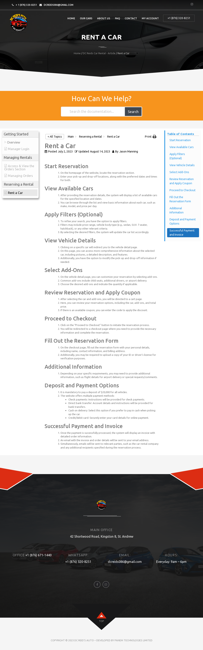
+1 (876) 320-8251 (179, 18)
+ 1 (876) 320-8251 (26, 5)
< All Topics (55, 136)
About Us (103, 18)
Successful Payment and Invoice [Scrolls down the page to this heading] (181, 232)
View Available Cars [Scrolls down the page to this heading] (181, 147)
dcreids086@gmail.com (58, 5)
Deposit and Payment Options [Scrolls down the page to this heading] (182, 221)
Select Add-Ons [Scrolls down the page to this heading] (179, 172)
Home (71, 18)
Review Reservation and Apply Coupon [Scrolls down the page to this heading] (181, 181)
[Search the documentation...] (93, 112)
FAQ (117, 18)
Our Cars (86, 18)
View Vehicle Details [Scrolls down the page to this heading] (182, 165)
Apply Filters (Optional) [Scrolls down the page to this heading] (177, 156)
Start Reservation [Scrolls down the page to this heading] (180, 140)
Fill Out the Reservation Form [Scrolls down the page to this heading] (180, 199)
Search (133, 112)
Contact (131, 18)
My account (150, 18)
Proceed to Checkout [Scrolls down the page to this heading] (182, 190)
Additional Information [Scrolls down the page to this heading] (176, 210)
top (101, 621)
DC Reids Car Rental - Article (99, 53)
